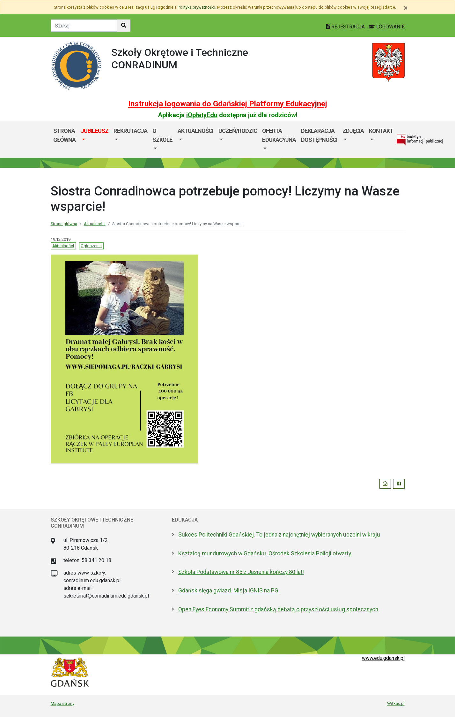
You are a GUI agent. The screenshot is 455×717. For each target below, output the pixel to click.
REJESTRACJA (346, 27)
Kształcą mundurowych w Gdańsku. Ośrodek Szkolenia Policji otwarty (264, 553)
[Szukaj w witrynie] (123, 25)
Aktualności (195, 130)
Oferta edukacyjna (279, 135)
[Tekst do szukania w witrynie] (84, 25)
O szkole (162, 135)
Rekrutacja (130, 130)
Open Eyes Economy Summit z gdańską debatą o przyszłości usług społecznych (278, 609)
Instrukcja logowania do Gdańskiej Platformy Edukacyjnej (227, 103)
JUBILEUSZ (94, 130)
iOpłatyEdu (201, 115)
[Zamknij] (406, 8)
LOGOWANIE (387, 27)
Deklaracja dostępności (319, 135)
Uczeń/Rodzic (237, 130)
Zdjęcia (353, 130)
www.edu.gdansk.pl (383, 658)
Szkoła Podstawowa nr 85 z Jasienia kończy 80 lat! (241, 572)
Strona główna (64, 135)
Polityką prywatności (196, 7)
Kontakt (381, 130)
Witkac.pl (396, 703)
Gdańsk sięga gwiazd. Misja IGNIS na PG (228, 590)
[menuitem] (94, 140)
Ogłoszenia (91, 245)
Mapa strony (62, 703)
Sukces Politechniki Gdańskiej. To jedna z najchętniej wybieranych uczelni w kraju (279, 534)
